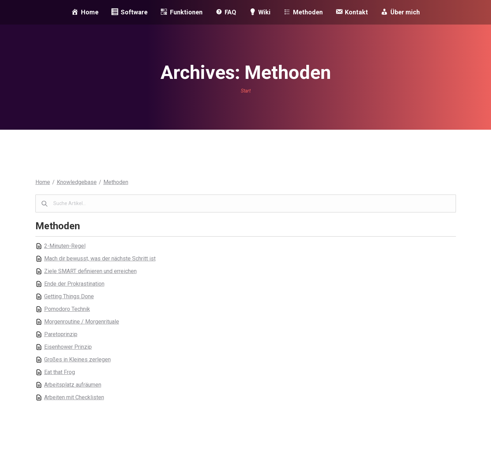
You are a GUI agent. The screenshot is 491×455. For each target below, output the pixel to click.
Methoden (115, 182)
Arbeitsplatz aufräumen (72, 384)
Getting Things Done (69, 296)
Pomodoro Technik (67, 309)
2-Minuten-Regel (65, 246)
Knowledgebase (77, 182)
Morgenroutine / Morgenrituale (81, 321)
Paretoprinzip (60, 334)
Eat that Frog (59, 372)
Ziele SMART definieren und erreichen (90, 271)
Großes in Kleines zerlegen (77, 359)
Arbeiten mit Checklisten (74, 397)
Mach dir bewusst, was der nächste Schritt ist (100, 258)
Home (42, 182)
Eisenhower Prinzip (68, 347)
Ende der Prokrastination (74, 283)
